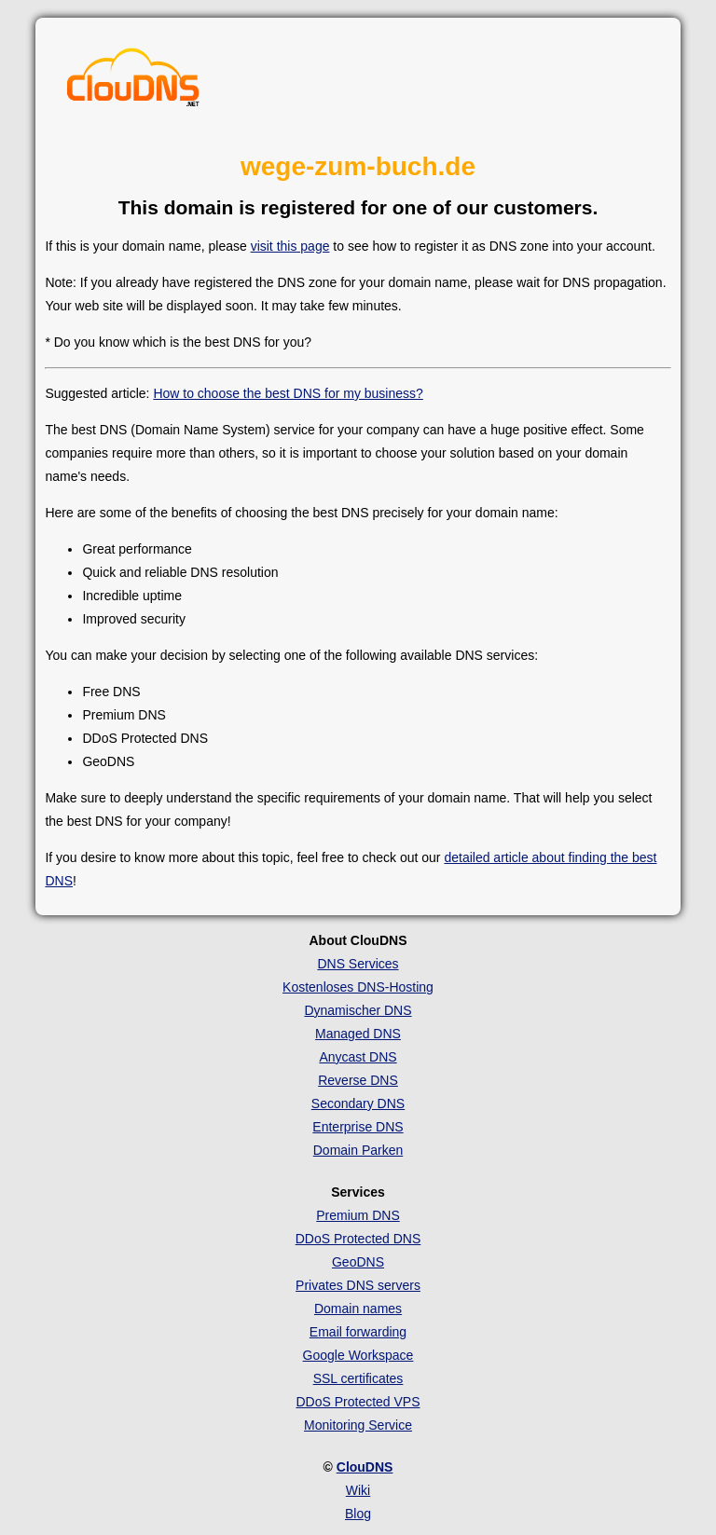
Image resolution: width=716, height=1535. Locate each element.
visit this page (290, 246)
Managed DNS (358, 1033)
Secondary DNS (358, 1103)
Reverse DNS (358, 1080)
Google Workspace (358, 1355)
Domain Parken (358, 1150)
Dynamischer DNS (357, 1010)
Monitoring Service (358, 1425)
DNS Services (357, 963)
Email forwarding (358, 1331)
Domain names (358, 1308)
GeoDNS (358, 1261)
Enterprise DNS (357, 1126)
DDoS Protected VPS (358, 1401)
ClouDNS (365, 1467)
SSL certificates (358, 1378)
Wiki (358, 1490)
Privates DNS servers (358, 1285)
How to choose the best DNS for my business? (287, 393)
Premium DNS (357, 1215)
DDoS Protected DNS (358, 1238)
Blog (358, 1513)
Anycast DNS (357, 1056)
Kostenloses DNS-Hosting (358, 987)
